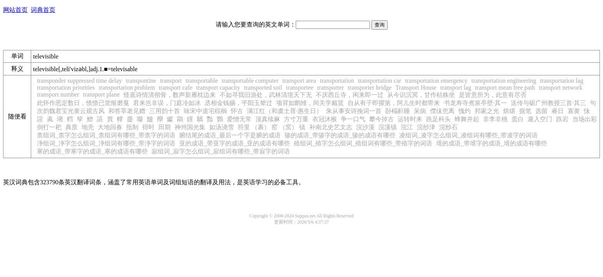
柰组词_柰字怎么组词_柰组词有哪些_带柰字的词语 (106, 135)
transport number (58, 94)
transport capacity (218, 87)
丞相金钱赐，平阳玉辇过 (238, 103)
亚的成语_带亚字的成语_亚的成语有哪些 (234, 143)
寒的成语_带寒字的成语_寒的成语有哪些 (92, 151)
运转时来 (410, 119)
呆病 (420, 111)
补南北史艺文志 (330, 127)
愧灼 (464, 111)
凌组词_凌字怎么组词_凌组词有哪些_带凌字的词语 (468, 135)
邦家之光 (487, 111)
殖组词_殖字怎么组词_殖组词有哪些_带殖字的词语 (363, 143)
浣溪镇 (387, 127)
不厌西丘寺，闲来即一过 (349, 95)
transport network (560, 87)
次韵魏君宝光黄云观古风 (71, 111)
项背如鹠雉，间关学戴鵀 (310, 103)
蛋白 (517, 119)
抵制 (132, 127)
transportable (202, 80)
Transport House (415, 87)
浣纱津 (426, 127)
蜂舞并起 (467, 119)
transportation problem (127, 87)
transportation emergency (436, 80)
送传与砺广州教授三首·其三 (548, 103)
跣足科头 (438, 119)
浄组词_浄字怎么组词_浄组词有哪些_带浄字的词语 (106, 143)
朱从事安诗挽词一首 (353, 111)
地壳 (88, 127)
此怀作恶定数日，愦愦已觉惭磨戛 (83, 103)
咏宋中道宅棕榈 (205, 111)
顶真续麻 (267, 119)
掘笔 (525, 111)
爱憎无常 (239, 119)
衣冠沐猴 (324, 119)
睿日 (557, 111)
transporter (330, 87)
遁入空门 (540, 119)
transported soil (263, 87)
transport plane (101, 94)
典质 (71, 127)
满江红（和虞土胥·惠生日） (284, 111)
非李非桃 (495, 119)
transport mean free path (505, 87)
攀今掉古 (381, 119)
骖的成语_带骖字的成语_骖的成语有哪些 (340, 135)
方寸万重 (296, 119)
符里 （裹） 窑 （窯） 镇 (271, 127)
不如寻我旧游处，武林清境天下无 (266, 95)
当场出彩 (584, 119)
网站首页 (15, 10)
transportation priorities (66, 87)
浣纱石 (448, 127)
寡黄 (574, 111)
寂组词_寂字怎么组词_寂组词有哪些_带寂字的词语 (221, 151)
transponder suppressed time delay (79, 80)
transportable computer (250, 80)
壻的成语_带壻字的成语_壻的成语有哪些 (491, 143)
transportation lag (561, 80)
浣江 (407, 127)
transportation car (379, 80)
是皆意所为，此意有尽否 (492, 95)
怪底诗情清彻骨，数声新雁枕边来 (169, 95)
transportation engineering (503, 80)
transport (171, 80)
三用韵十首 (164, 111)
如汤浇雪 (221, 127)
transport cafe (176, 87)
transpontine (141, 80)
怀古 (237, 111)
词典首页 (43, 10)
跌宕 (562, 119)
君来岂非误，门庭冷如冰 (167, 103)
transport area (299, 80)
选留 (541, 111)
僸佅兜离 (442, 111)
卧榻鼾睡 (397, 111)
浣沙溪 (365, 127)
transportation (337, 80)
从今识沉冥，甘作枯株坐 (421, 95)
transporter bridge (369, 87)
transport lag (455, 87)
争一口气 (353, 119)
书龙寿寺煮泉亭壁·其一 (475, 103)
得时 (148, 127)
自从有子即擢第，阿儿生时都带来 (394, 103)
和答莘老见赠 (126, 111)
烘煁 (509, 111)
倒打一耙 (49, 127)
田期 (164, 127)
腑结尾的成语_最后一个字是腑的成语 (230, 135)
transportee (299, 87)
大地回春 (110, 127)
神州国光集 (190, 127)
